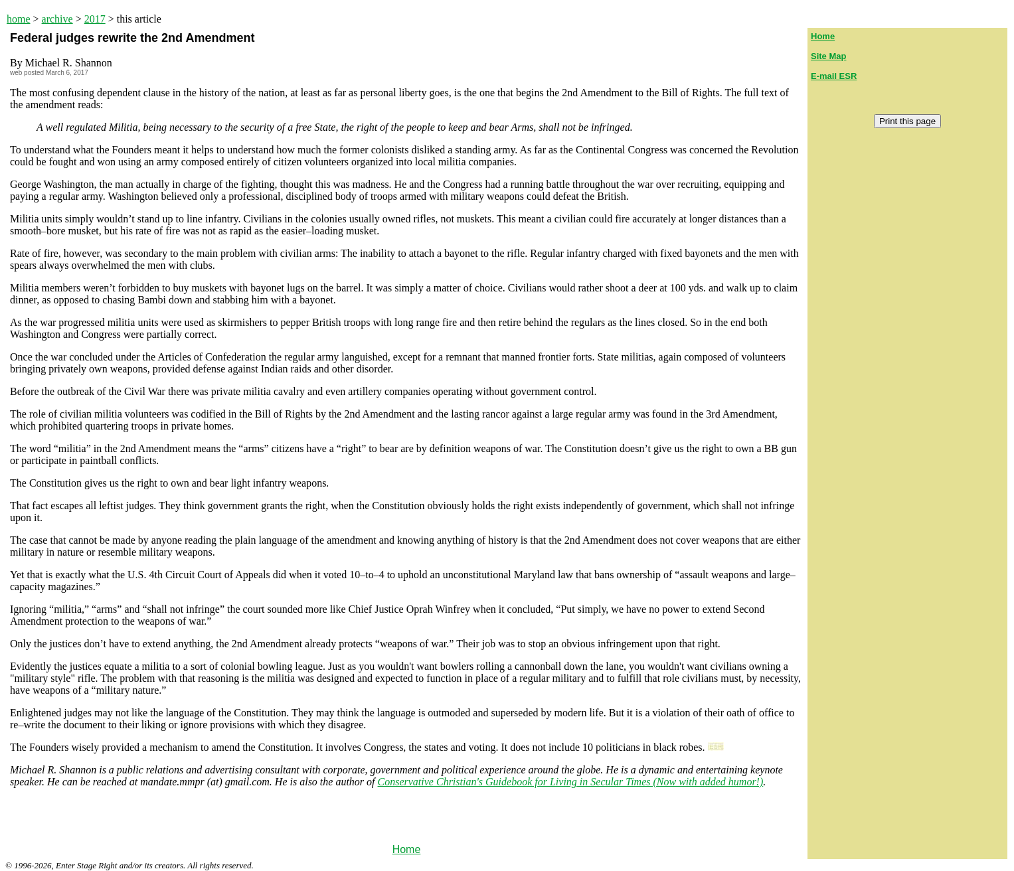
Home (406, 849)
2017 (95, 19)
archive (57, 19)
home (19, 19)
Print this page (907, 121)
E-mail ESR (834, 76)
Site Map (828, 56)
